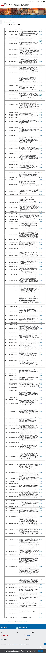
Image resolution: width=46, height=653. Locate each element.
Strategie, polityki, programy (35, 17)
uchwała (40, 31)
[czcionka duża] (34, 1)
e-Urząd (43, 17)
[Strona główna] (2, 16)
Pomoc (17, 632)
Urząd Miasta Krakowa (13, 17)
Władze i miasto (6, 17)
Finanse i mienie (27, 17)
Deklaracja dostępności (4, 627)
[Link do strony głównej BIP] (16, 5)
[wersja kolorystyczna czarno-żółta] (43, 1)
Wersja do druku (27, 639)
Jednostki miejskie (21, 17)
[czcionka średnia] (32, 1)
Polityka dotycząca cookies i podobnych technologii (21, 628)
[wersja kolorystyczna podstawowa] (40, 1)
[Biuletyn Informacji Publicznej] (11, 635)
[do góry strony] (45, 644)
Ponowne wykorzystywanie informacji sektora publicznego (38, 625)
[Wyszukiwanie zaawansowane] (38, 5)
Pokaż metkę (7, 623)
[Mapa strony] (41, 5)
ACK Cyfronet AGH (21, 644)
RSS (1, 632)
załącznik (40, 95)
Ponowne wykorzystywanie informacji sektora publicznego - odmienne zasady (16, 621)
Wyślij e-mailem (4, 639)
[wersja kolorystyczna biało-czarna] (41, 1)
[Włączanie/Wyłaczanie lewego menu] (1, 22)
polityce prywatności (17, 651)
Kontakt (32, 632)
